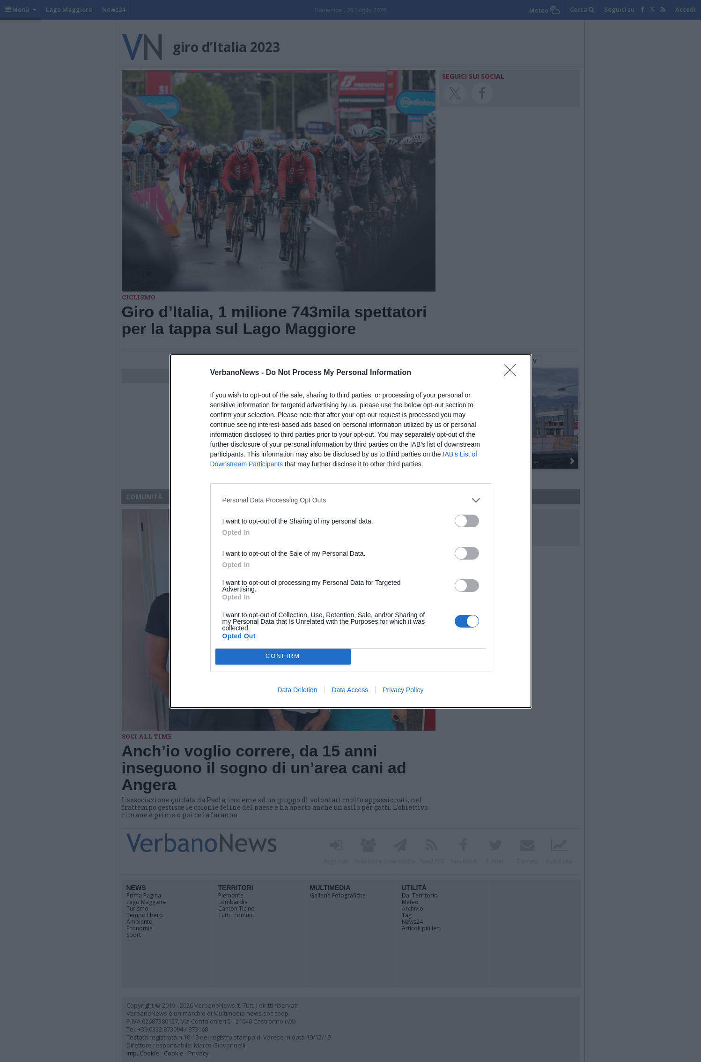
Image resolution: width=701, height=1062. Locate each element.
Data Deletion (297, 690)
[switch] (467, 521)
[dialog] (350, 531)
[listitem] (350, 500)
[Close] (513, 373)
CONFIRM (283, 656)
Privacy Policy (403, 690)
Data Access (350, 690)
